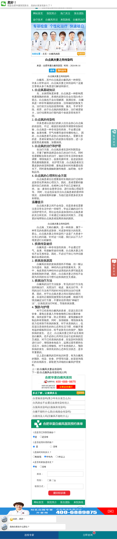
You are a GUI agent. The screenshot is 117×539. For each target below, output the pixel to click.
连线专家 (29, 535)
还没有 (45, 437)
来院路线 (65, 19)
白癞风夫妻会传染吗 (51, 369)
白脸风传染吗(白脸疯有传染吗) (49, 407)
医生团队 (79, 13)
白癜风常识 (52, 19)
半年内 (49, 457)
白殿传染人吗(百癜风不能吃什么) (51, 416)
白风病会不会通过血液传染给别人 (51, 402)
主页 (45, 54)
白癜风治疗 (79, 19)
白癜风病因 (54, 54)
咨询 (52, 70)
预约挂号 (62, 70)
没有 (55, 446)
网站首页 (38, 13)
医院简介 (52, 13)
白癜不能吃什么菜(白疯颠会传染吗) (52, 411)
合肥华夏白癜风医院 (52, 65)
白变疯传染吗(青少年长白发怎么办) (52, 398)
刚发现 (38, 457)
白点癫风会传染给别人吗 (53, 372)
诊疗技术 (38, 19)
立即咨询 (89, 533)
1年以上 (61, 457)
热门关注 (65, 13)
